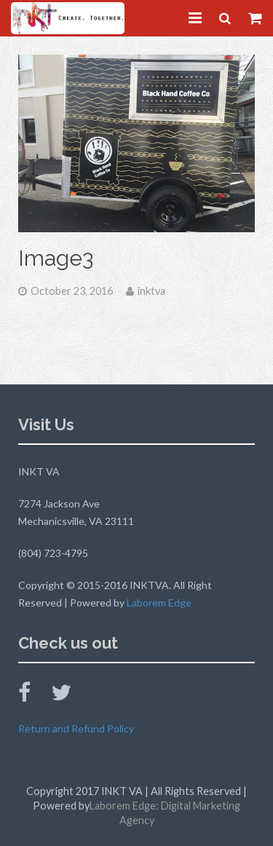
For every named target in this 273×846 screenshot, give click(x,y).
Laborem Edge (159, 602)
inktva (151, 291)
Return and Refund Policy (76, 728)
